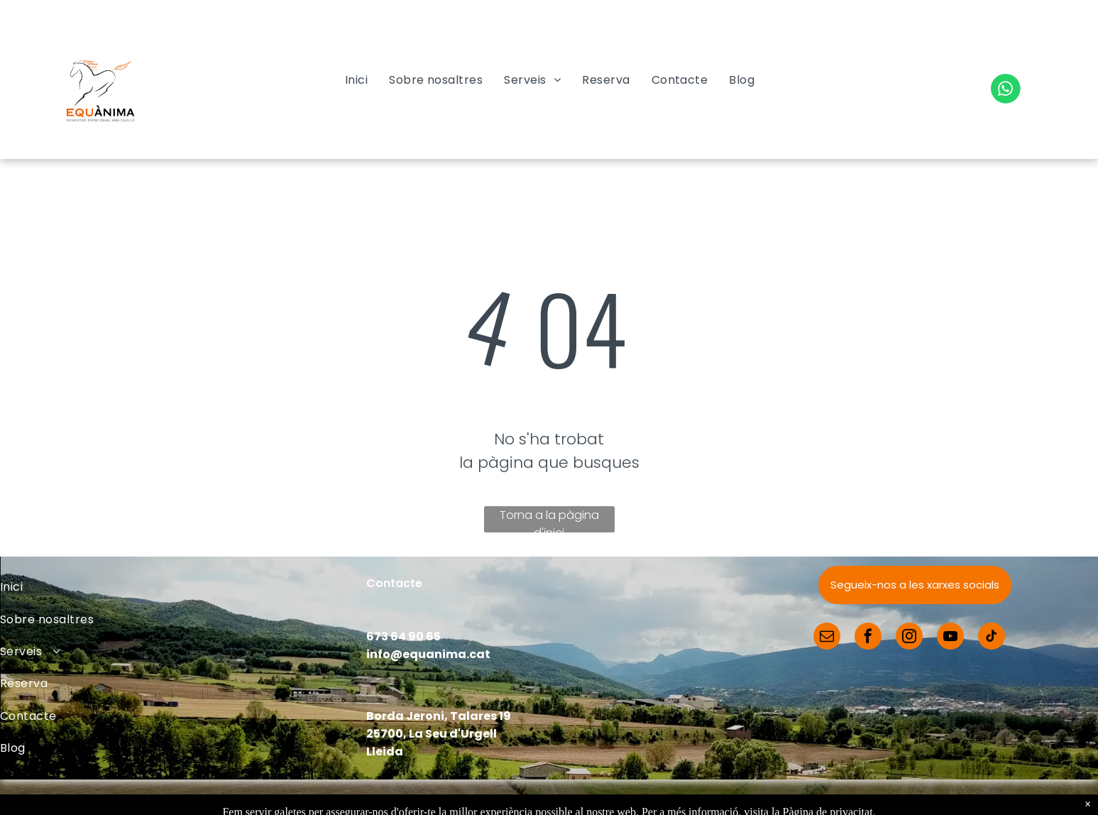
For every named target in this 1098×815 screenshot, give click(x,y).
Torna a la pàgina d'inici (549, 519)
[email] (826, 638)
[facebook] (868, 638)
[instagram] (909, 638)
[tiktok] (991, 638)
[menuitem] (356, 79)
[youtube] (950, 638)
